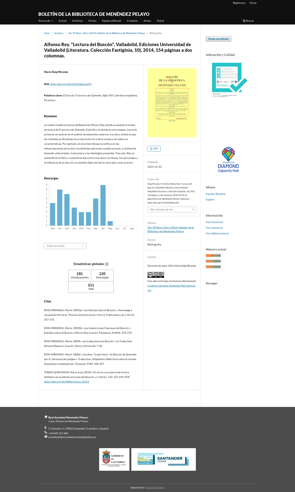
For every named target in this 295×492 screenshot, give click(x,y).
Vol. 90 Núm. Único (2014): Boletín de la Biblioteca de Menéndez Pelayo (106, 33)
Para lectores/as (214, 222)
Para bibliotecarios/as (217, 233)
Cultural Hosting (155, 487)
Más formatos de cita (161, 209)
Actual (62, 20)
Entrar (160, 20)
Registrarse (239, 2)
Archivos (77, 20)
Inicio (47, 33)
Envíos (92, 20)
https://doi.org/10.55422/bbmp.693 (70, 84)
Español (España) (215, 193)
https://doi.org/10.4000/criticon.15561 (66, 381)
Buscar (248, 20)
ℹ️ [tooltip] (106, 264)
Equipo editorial (111, 20)
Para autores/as (214, 227)
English (210, 199)
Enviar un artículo (218, 38)
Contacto (132, 20)
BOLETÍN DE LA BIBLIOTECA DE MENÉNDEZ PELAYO (93, 14)
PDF (155, 148)
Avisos (147, 20)
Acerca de (44, 20)
